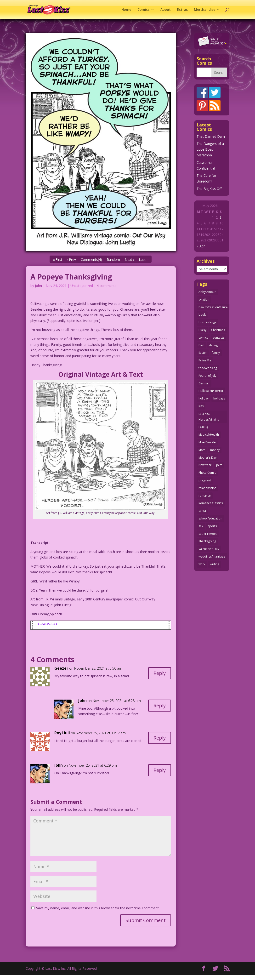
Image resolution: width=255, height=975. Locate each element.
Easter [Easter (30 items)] (202, 353)
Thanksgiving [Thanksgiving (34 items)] (207, 541)
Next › (129, 259)
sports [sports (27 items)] (212, 526)
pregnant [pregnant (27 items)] (204, 480)
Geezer (61, 668)
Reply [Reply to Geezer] (159, 673)
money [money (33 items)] (215, 450)
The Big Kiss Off (209, 188)
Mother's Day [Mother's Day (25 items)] (207, 458)
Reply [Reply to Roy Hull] (159, 738)
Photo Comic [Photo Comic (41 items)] (207, 473)
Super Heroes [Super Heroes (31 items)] (207, 534)
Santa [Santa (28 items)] (202, 511)
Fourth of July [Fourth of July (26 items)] (207, 376)
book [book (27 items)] (202, 315)
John (38, 285)
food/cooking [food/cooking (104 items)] (207, 368)
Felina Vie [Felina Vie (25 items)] (204, 360)
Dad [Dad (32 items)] (201, 345)
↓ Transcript (46, 623)
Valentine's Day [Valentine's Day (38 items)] (208, 549)
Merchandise (204, 10)
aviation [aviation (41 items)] (203, 299)
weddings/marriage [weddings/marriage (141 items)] (211, 556)
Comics (143, 10)
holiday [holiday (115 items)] (203, 398)
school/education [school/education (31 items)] (210, 518)
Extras (182, 10)
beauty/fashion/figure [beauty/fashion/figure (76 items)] (213, 307)
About (165, 10)
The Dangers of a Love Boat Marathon (210, 149)
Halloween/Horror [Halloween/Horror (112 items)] (210, 391)
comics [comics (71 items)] (203, 338)
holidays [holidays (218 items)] (219, 398)
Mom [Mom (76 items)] (201, 450)
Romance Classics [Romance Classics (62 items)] (210, 503)
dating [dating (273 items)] (213, 345)
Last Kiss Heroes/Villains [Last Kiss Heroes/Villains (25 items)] (208, 417)
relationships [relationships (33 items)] (207, 488)
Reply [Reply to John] (159, 705)
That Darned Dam (211, 136)
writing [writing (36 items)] (214, 564)
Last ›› (143, 259)
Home (126, 10)
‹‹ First (57, 259)
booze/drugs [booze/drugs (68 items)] (207, 322)
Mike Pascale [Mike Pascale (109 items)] (207, 442)
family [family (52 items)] (216, 353)
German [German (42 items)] (204, 383)
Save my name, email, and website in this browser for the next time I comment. (97, 908)
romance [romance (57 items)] (204, 496)
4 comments (106, 285)
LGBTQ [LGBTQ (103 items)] (203, 427)
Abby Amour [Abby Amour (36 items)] (207, 292)
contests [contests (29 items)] (218, 338)
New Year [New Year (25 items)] (204, 465)
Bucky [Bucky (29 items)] (202, 330)
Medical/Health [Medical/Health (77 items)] (208, 435)
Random (113, 259)
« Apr (201, 246)
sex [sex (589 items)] (200, 526)
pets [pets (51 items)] (219, 465)
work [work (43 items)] (201, 564)
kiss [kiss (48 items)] (201, 406)
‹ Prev (71, 259)
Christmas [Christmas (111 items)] (218, 330)
